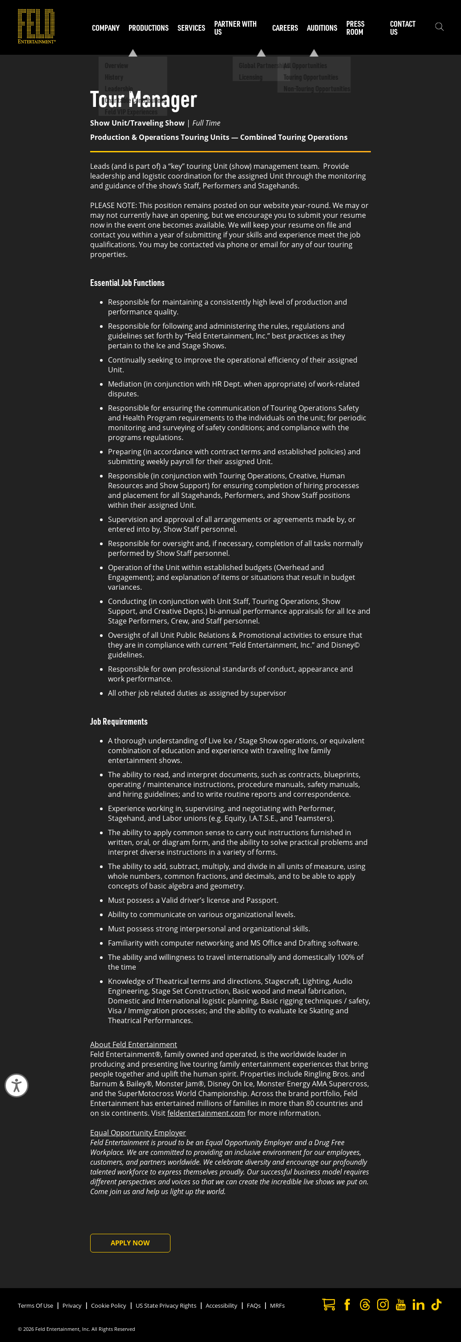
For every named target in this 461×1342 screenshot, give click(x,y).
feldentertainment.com (206, 1113)
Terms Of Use (35, 1305)
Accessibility (221, 1305)
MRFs (277, 1305)
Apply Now (130, 1242)
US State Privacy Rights (166, 1305)
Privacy (72, 1305)
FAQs (254, 1305)
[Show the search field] (440, 27)
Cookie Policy (108, 1305)
